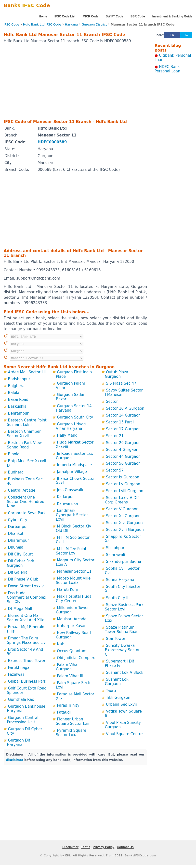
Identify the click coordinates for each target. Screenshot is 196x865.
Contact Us (125, 847)
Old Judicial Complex (76, 658)
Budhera (16, 472)
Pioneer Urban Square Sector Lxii (72, 721)
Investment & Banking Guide (172, 16)
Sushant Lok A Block (124, 672)
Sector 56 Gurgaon (123, 463)
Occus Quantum (71, 651)
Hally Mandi (67, 435)
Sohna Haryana (120, 580)
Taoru (111, 691)
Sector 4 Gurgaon (122, 449)
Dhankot (16, 533)
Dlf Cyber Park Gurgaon (20, 563)
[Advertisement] (69, 81)
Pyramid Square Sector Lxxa (71, 732)
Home (43, 16)
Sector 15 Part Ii (120, 422)
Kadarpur (65, 497)
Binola (14, 454)
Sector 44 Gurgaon (123, 456)
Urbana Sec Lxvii (121, 704)
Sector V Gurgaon (122, 509)
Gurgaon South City (75, 417)
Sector (112, 401)
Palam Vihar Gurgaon (67, 666)
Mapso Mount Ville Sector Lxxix (73, 580)
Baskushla (17, 406)
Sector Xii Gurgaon (123, 516)
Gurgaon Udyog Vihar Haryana (71, 426)
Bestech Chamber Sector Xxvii (24, 433)
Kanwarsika (67, 503)
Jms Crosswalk (70, 490)
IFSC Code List (64, 16)
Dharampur (18, 540)
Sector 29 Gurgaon (123, 443)
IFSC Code (11, 24)
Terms (85, 847)
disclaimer (14, 760)
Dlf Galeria (18, 572)
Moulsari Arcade (71, 619)
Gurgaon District (94, 24)
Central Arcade (22, 490)
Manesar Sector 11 (74, 571)
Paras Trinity (68, 705)
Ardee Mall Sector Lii (27, 372)
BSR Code (138, 16)
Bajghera (16, 386)
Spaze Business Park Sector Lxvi (124, 607)
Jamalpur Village (72, 472)
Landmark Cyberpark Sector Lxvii (72, 515)
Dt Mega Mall (20, 609)
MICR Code (90, 16)
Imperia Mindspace (74, 465)
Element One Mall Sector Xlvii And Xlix (25, 617)
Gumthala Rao (21, 699)
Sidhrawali (115, 555)
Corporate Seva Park (27, 513)
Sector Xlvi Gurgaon (124, 523)
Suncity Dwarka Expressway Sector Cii (122, 650)
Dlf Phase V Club (23, 579)
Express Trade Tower (27, 661)
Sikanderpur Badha (123, 561)
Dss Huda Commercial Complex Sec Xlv (26, 597)
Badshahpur (19, 379)
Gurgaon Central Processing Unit (22, 720)
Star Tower (115, 638)
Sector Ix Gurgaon (122, 477)
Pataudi (64, 712)
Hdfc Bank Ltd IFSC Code (42, 24)
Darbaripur (18, 527)
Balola (13, 393)
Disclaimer (70, 847)
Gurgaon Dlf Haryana (18, 742)
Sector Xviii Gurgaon (125, 529)
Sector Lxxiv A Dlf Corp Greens (122, 500)
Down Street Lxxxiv (26, 586)
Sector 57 (115, 470)
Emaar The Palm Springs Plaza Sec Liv (26, 640)
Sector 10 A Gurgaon (125, 408)
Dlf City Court (20, 554)
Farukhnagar (19, 667)
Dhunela (16, 547)
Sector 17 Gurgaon (123, 429)
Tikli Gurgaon (118, 697)
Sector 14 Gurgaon (123, 415)
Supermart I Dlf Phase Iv (119, 663)
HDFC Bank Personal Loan (167, 69)
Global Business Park (27, 681)
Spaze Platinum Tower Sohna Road (122, 629)
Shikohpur (115, 548)
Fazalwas (16, 674)
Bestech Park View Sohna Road (24, 445)
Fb (172, 35)
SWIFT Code (114, 16)
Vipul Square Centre (124, 734)
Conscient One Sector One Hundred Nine (25, 501)
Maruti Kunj (67, 589)
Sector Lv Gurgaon (123, 484)
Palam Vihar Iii (70, 676)
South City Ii (117, 598)
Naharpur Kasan (72, 626)
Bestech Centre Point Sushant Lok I (27, 422)
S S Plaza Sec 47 (121, 383)
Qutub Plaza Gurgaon (116, 374)
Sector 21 (115, 436)
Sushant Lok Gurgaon (116, 681)
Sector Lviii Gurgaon (124, 491)
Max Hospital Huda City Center (74, 598)
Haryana (71, 24)
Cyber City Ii (19, 520)
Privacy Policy (103, 847)
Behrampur (18, 413)
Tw (186, 35)
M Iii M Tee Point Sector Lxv (71, 551)
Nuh (60, 644)
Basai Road (18, 399)
